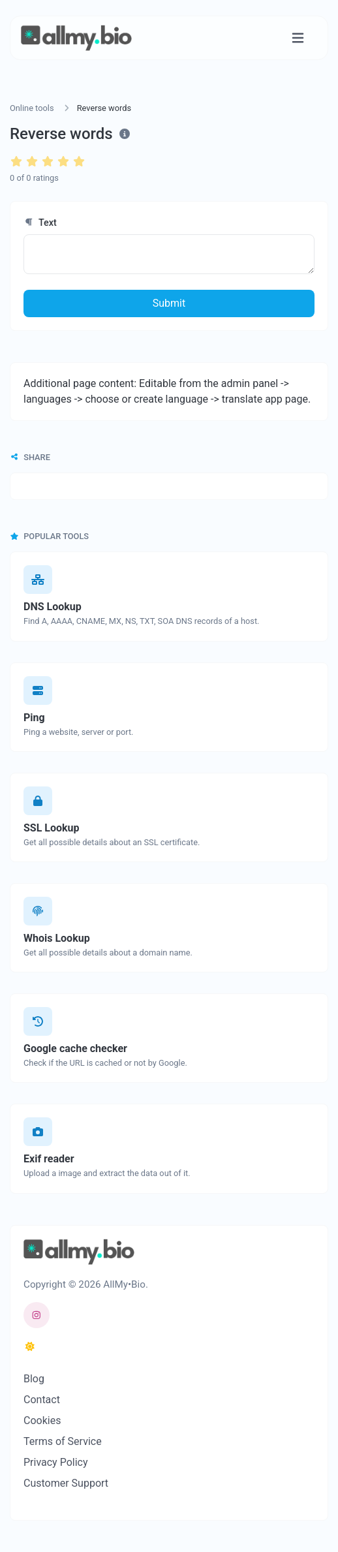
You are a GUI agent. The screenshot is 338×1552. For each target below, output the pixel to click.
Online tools (32, 108)
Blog (33, 1379)
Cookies (42, 1420)
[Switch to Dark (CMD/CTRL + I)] (30, 1347)
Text (40, 222)
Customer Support (65, 1483)
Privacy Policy (55, 1462)
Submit (169, 303)
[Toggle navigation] (298, 38)
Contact (41, 1399)
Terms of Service (62, 1441)
